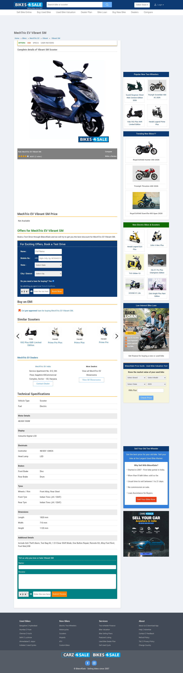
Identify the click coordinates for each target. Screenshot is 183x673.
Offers (21, 43)
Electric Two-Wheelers (67, 625)
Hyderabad (33, 625)
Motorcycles (64, 629)
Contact (142, 633)
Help (140, 629)
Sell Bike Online (24, 12)
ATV (60, 641)
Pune (29, 629)
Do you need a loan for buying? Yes (36, 281)
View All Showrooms (91, 379)
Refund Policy (144, 637)
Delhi (21, 637)
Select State (142, 4)
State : (23, 265)
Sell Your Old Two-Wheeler (146, 448)
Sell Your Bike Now (146, 499)
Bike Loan (102, 12)
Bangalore (23, 625)
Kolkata (22, 645)
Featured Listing (105, 637)
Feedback (150, 633)
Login (159, 4)
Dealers (134, 12)
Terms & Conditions (48, 286)
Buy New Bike (119, 12)
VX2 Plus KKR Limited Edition (30, 344)
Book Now (57, 291)
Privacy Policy (149, 641)
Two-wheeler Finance (107, 625)
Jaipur (32, 641)
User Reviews (47, 43)
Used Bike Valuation (65, 12)
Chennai (22, 633)
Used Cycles (31, 645)
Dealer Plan (86, 12)
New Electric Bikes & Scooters (146, 224)
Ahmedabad (24, 641)
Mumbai (22, 629)
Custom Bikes (64, 645)
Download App (152, 625)
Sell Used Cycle (105, 645)
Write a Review (111, 156)
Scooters (62, 633)
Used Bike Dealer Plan (107, 641)
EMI (29, 43)
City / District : (27, 273)
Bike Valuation (104, 629)
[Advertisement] (91, 23)
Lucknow (28, 637)
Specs (36, 43)
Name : (24, 251)
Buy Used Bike (44, 12)
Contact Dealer (43, 383)
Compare (148, 12)
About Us (142, 625)
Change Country (145, 645)
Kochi (29, 633)
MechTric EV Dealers (27, 357)
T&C (140, 641)
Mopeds (62, 637)
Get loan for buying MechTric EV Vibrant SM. (47, 310)
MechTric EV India (43, 366)
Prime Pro (103, 342)
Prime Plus (79, 342)
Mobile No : (26, 258)
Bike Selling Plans (105, 633)
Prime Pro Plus (55, 342)
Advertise (147, 629)
